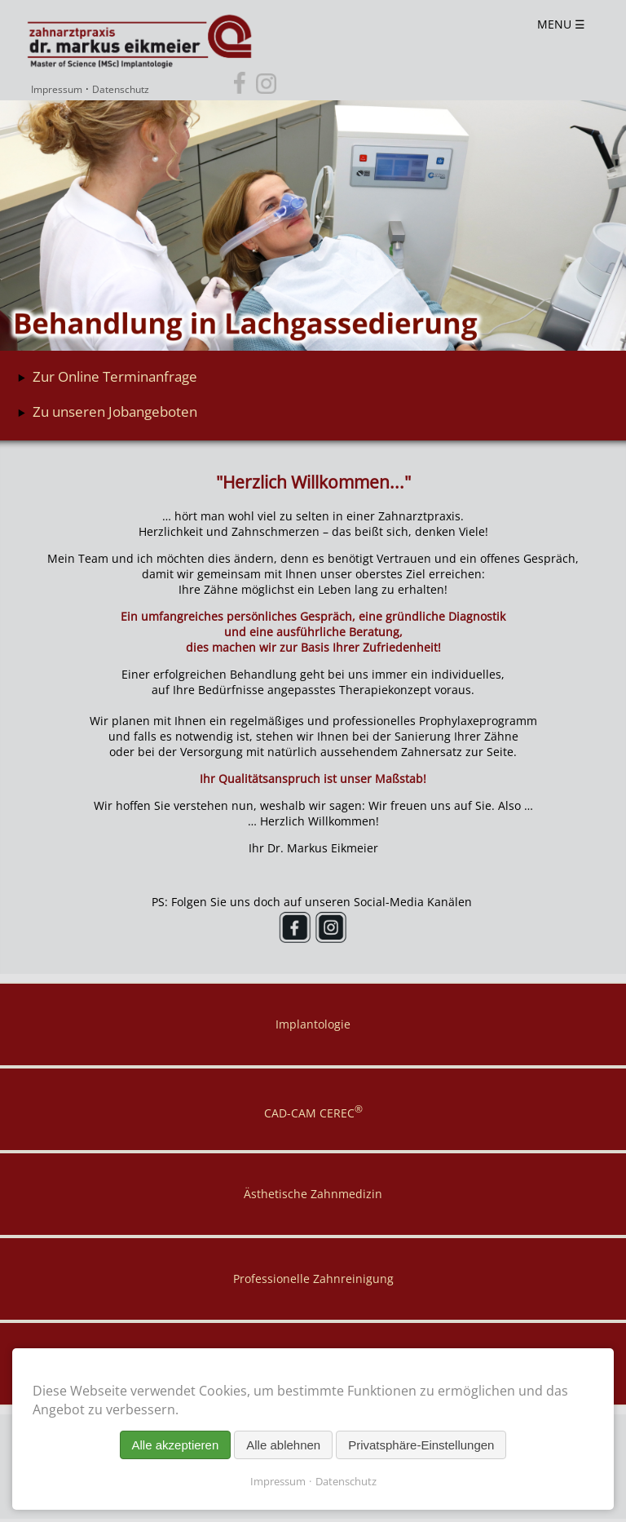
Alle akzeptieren (175, 1445)
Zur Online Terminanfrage (115, 376)
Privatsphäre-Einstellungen (421, 1445)
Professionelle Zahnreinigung (313, 1278)
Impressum (56, 90)
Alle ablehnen (283, 1445)
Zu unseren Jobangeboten (115, 411)
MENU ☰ (561, 24)
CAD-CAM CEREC (313, 1112)
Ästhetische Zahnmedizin (313, 1193)
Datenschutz (120, 90)
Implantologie (313, 1024)
